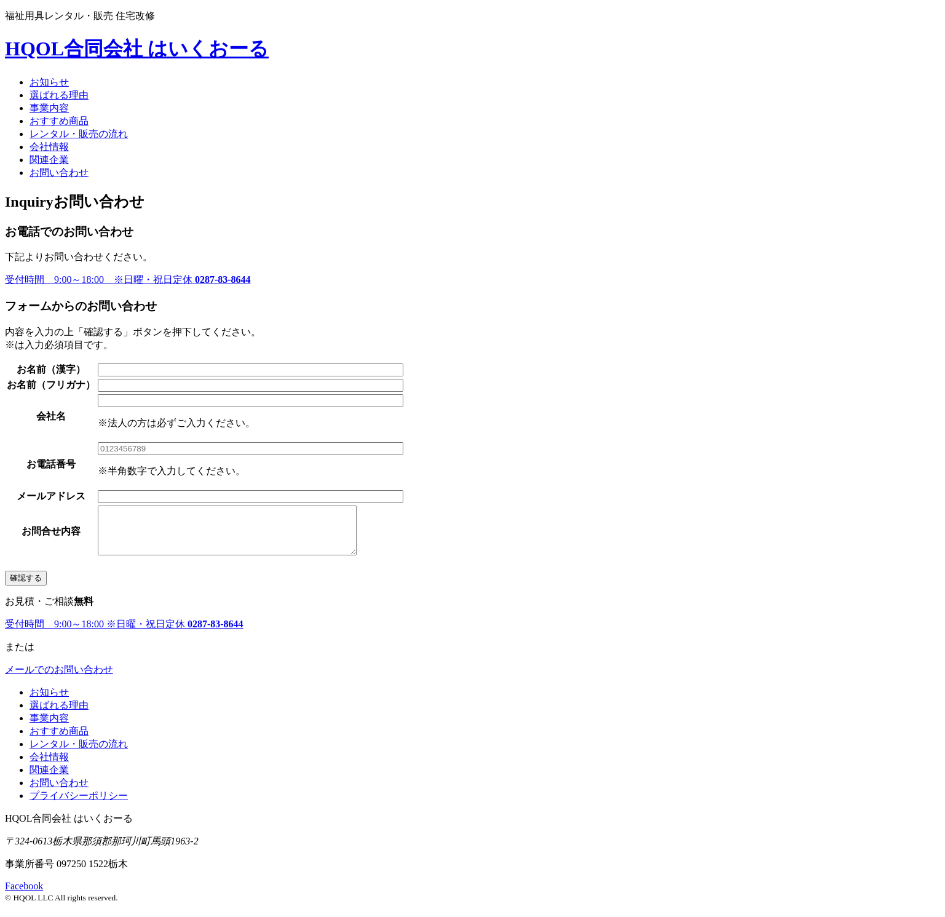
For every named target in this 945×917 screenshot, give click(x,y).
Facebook (24, 895)
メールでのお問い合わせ (59, 678)
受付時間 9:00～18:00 (128, 279)
